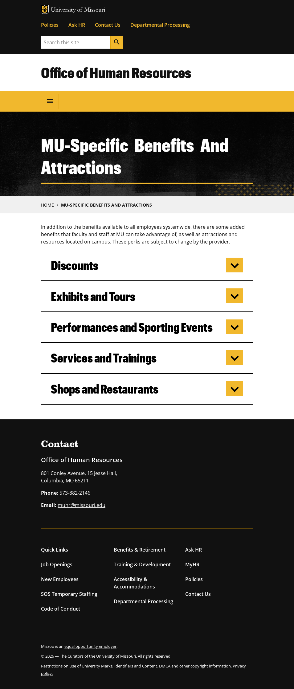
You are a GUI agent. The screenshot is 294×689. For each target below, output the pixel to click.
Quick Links (54, 549)
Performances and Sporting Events (132, 327)
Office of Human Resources (116, 72)
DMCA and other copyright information (195, 666)
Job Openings (56, 564)
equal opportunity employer (90, 646)
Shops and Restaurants (104, 389)
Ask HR (76, 25)
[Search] (116, 42)
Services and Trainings (104, 357)
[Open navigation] (50, 101)
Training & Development (142, 564)
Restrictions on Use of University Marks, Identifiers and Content (99, 666)
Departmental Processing (160, 25)
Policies (50, 25)
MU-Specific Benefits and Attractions (106, 205)
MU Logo (45, 9)
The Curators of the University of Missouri (98, 656)
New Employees (60, 579)
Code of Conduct (60, 608)
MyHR (192, 564)
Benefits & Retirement (139, 549)
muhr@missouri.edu (81, 505)
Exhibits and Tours (93, 296)
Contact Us (107, 25)
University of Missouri (78, 10)
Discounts (74, 265)
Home (47, 205)
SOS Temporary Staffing (69, 594)
